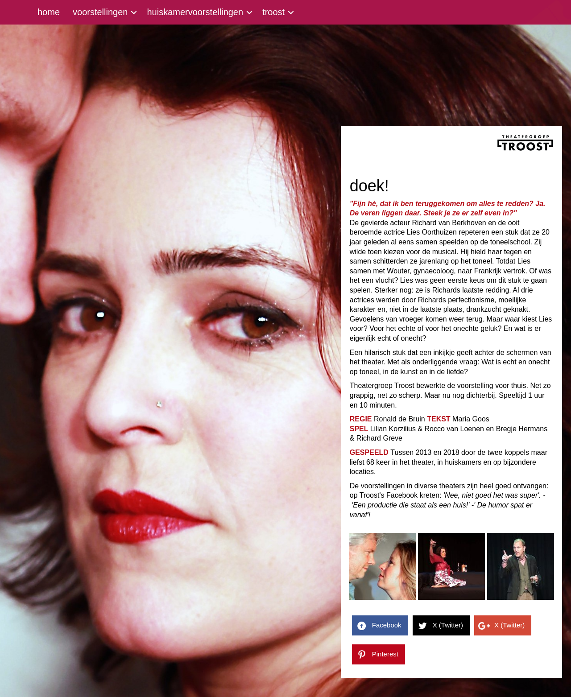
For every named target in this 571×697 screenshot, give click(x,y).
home (48, 12)
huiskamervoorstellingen (195, 12)
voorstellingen (100, 12)
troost (273, 12)
